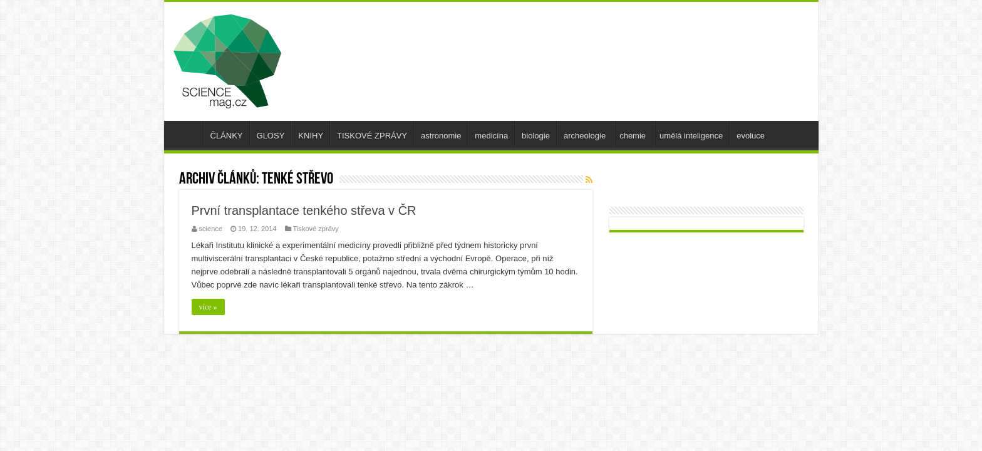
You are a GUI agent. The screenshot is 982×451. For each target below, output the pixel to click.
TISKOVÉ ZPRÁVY (372, 135)
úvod (186, 134)
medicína (491, 135)
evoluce (750, 135)
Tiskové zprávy (316, 228)
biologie (536, 135)
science (210, 228)
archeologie (585, 135)
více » (208, 307)
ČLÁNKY (226, 135)
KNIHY (310, 135)
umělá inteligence (691, 135)
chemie (632, 135)
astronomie (441, 135)
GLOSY (271, 135)
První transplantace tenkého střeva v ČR (304, 210)
